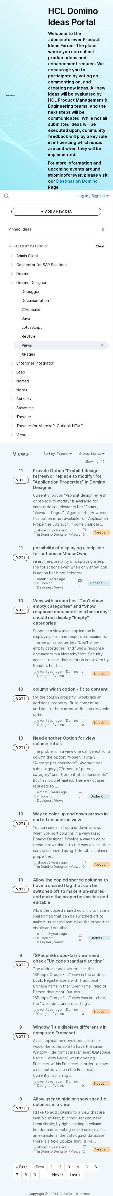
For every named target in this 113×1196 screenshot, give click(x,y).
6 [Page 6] (96, 1167)
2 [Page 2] (60, 1167)
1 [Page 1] (52, 1167)
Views (75, 534)
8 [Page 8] (26, 1175)
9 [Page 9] (35, 1175)
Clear (100, 246)
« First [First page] (21, 1167)
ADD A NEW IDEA (56, 211)
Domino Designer (54, 534)
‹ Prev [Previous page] (39, 1167)
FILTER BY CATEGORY (28, 246)
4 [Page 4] (78, 1167)
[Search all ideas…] (35, 196)
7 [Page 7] (17, 1175)
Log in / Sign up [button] (93, 195)
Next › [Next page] (57, 1175)
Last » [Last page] (75, 1175)
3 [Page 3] (69, 1167)
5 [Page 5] (87, 1167)
